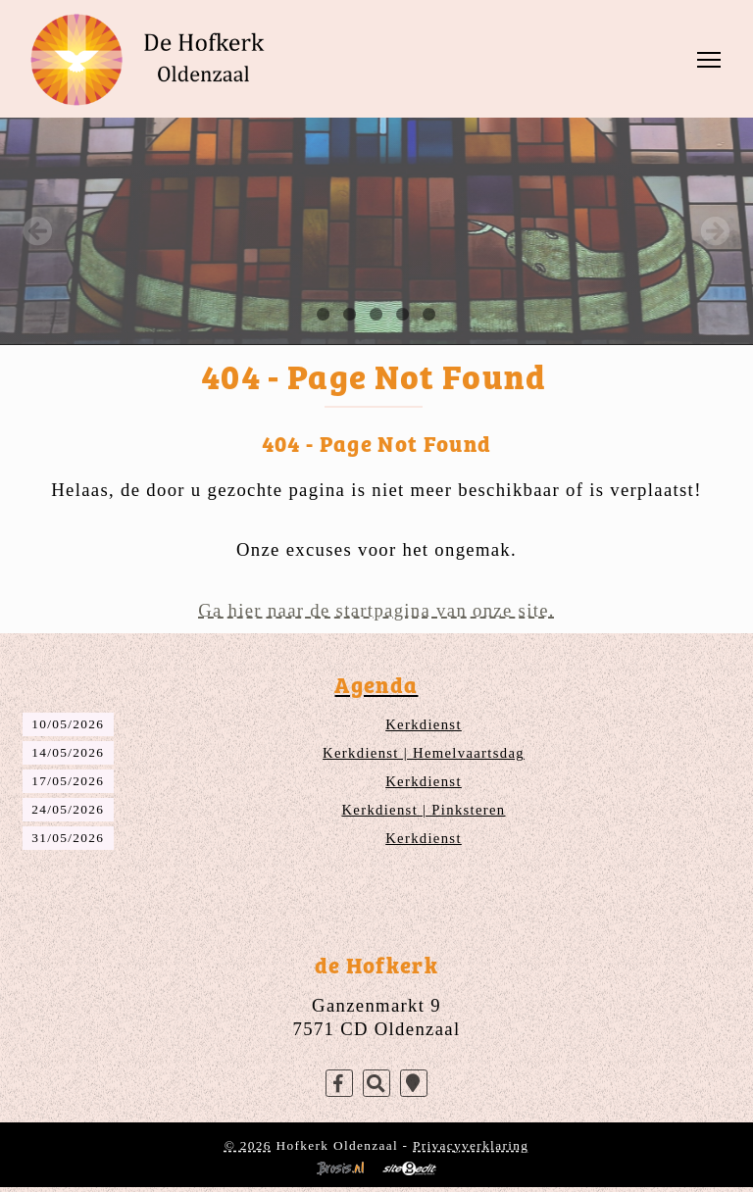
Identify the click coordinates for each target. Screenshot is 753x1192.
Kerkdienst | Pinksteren (423, 810)
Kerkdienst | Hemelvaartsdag (424, 753)
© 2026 (248, 1145)
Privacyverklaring (470, 1145)
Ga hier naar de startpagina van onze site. (376, 610)
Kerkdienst (423, 724)
